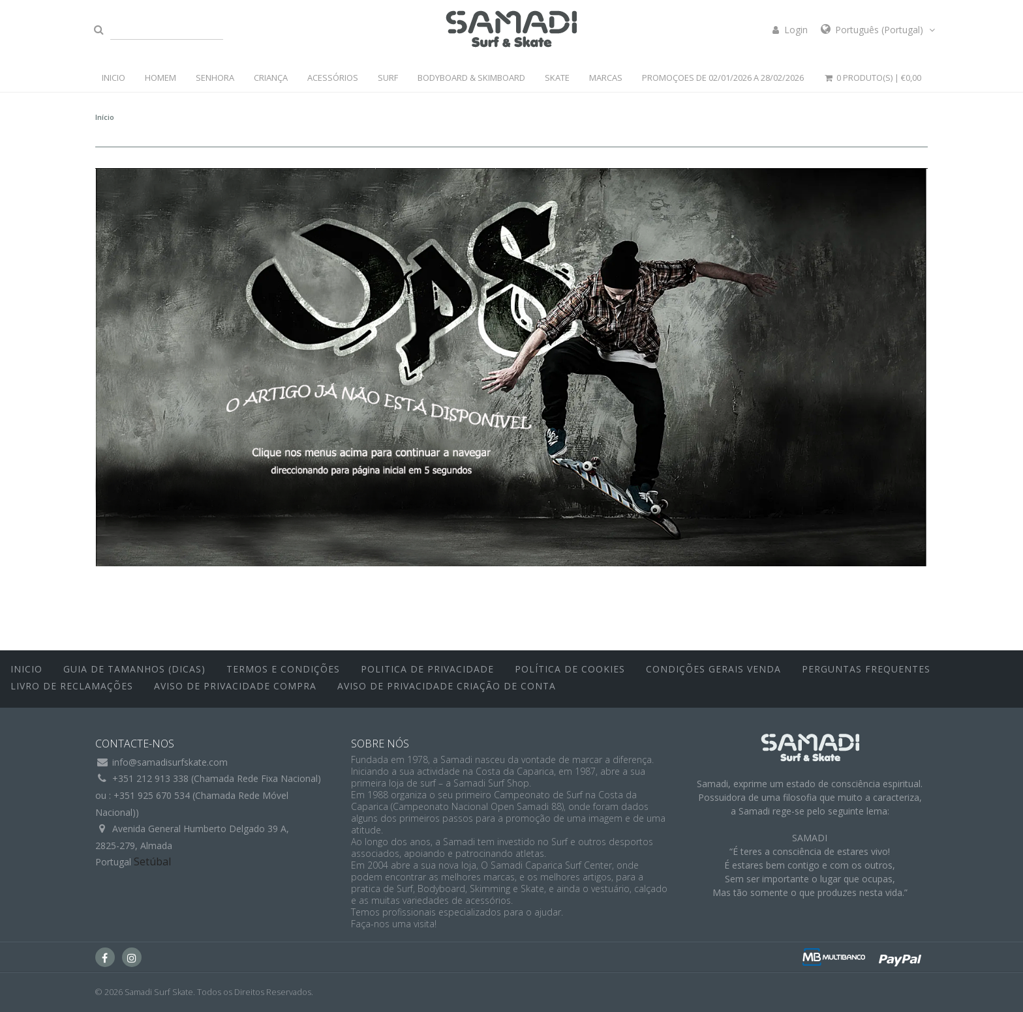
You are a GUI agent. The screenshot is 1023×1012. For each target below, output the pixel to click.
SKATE (557, 77)
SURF (388, 77)
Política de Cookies (570, 669)
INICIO (113, 77)
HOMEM (160, 77)
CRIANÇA (271, 77)
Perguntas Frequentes (866, 669)
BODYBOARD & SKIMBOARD (471, 77)
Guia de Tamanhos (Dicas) (134, 669)
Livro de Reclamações (71, 686)
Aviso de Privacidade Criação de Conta (446, 686)
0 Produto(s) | (872, 77)
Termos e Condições (283, 669)
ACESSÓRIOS (332, 77)
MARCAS (605, 77)
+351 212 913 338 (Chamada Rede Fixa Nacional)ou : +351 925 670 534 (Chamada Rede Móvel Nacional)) (208, 795)
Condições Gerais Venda (713, 669)
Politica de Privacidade (427, 669)
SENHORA (215, 77)
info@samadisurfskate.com (170, 762)
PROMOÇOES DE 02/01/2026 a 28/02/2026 (723, 77)
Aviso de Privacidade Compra (235, 686)
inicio (26, 669)
